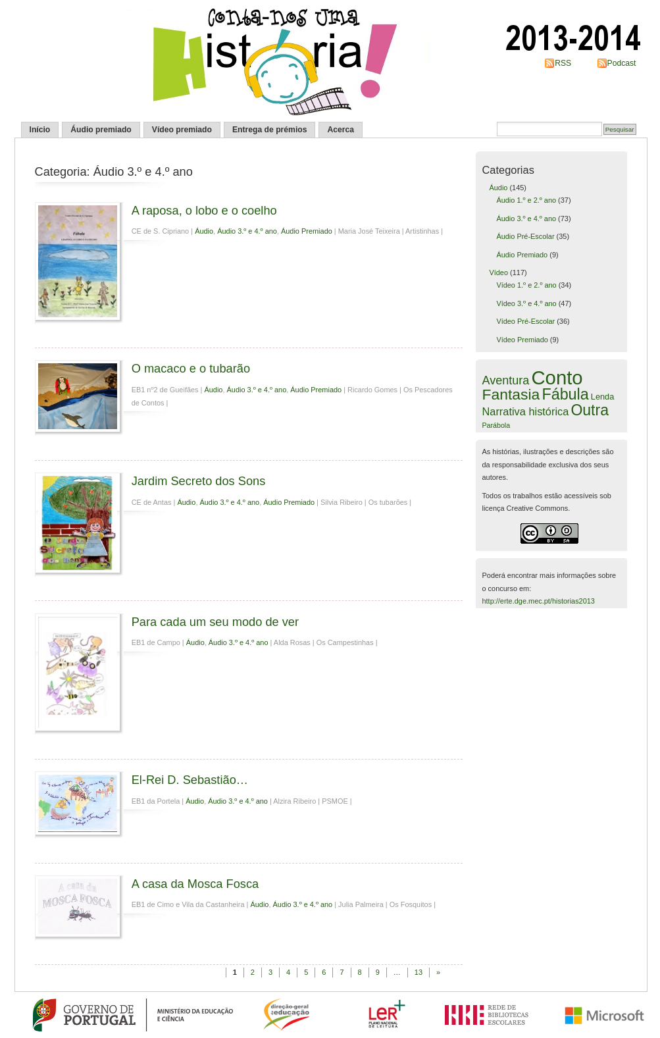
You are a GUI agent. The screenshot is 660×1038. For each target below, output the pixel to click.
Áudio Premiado (306, 231)
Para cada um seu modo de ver (215, 622)
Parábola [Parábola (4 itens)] (496, 425)
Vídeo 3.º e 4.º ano (526, 303)
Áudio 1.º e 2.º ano (526, 200)
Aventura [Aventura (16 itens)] (506, 380)
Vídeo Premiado (521, 340)
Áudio (204, 231)
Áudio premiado (101, 129)
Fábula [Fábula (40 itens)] (565, 394)
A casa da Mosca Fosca (195, 884)
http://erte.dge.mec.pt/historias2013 (538, 601)
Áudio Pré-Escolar (525, 236)
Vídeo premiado (182, 129)
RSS (563, 63)
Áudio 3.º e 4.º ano (247, 231)
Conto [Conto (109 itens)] (556, 377)
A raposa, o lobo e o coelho (204, 210)
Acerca (340, 129)
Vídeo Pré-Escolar (525, 321)
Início (40, 129)
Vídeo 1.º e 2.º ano (526, 285)
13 (418, 972)
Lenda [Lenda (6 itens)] (602, 397)
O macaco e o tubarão (191, 368)
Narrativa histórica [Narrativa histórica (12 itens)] (525, 411)
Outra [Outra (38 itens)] (590, 410)
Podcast (621, 63)
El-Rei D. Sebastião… (190, 780)
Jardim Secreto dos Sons (199, 481)
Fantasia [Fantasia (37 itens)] (511, 394)
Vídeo (498, 272)
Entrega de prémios (269, 129)
